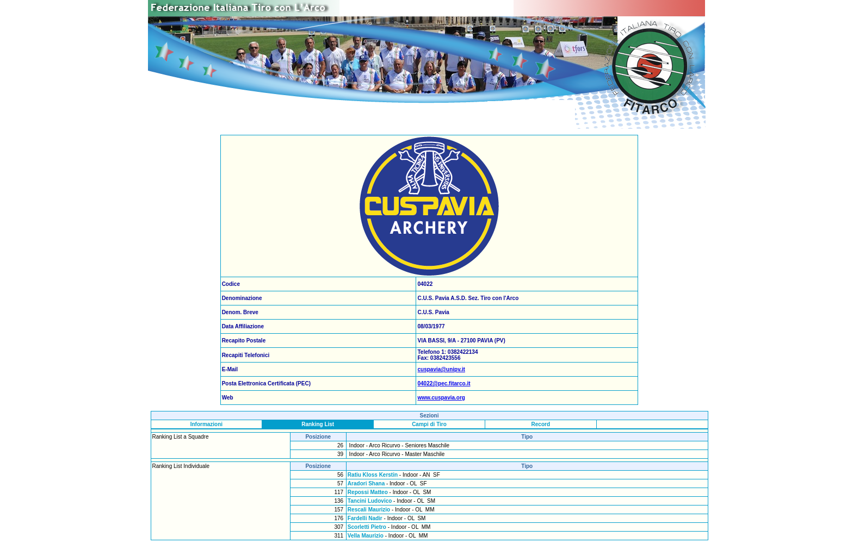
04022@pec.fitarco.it (443, 383)
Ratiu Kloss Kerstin (373, 475)
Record (540, 424)
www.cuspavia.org (441, 398)
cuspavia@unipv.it (441, 369)
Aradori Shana (366, 483)
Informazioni (206, 424)
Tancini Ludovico (370, 501)
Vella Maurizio (366, 536)
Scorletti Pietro (367, 527)
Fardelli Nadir (365, 518)
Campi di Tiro (429, 424)
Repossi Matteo (368, 492)
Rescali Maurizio (369, 510)
